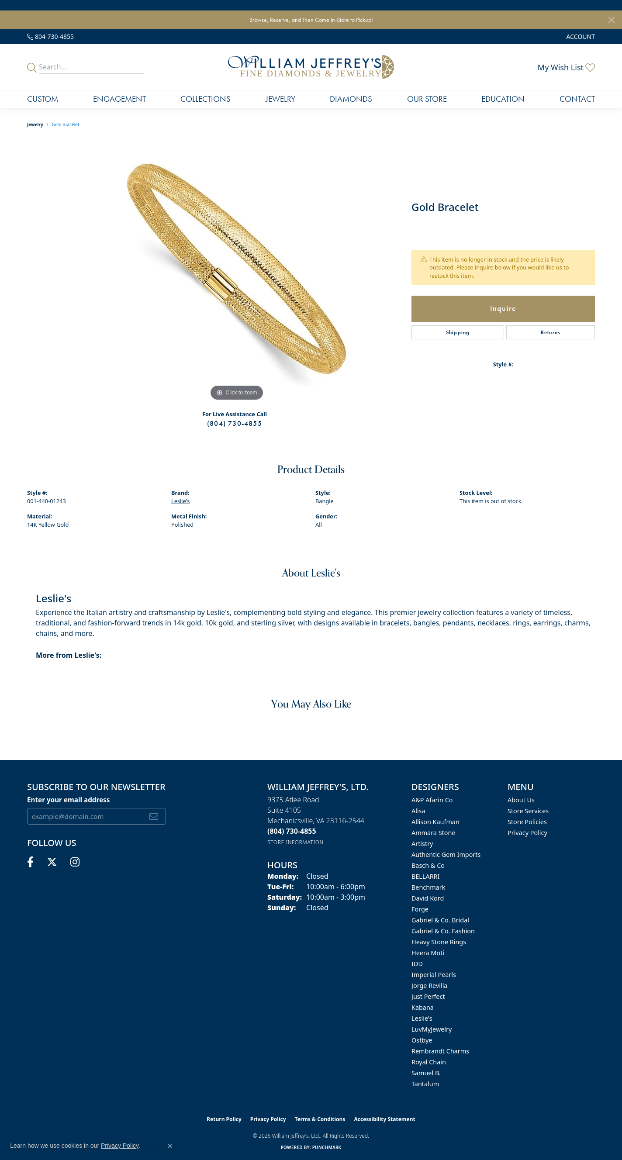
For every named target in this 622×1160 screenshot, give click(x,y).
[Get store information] (295, 842)
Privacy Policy (527, 833)
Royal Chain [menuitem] (428, 1062)
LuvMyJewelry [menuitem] (431, 1029)
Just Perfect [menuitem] (428, 996)
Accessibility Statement (384, 1119)
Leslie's (180, 501)
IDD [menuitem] (417, 964)
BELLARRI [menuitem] (425, 876)
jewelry (35, 124)
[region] (237, 272)
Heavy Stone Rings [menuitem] (438, 942)
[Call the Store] (291, 831)
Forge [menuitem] (419, 909)
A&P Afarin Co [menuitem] (432, 800)
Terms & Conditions (320, 1119)
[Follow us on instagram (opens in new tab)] (75, 862)
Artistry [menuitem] (422, 843)
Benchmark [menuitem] (428, 887)
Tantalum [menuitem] (425, 1084)
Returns (550, 332)
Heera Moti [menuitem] (427, 953)
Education (503, 98)
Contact (577, 98)
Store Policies (527, 822)
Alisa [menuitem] (418, 811)
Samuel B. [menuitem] (426, 1073)
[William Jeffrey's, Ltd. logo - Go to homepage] (310, 67)
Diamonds (351, 98)
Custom (42, 98)
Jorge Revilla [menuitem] (429, 985)
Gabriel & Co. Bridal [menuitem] (440, 920)
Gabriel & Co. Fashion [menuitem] (443, 931)
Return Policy (224, 1119)
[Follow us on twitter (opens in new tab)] (52, 862)
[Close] (611, 19)
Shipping (458, 332)
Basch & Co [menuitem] (428, 865)
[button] (580, 36)
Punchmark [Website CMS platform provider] (327, 1147)
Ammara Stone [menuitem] (433, 833)
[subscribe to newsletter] (154, 816)
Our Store (427, 98)
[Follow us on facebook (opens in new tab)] (30, 862)
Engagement (119, 98)
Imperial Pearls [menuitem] (433, 974)
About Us (521, 800)
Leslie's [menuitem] (421, 1018)
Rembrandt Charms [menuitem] (440, 1051)
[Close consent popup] (170, 1146)
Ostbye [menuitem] (421, 1040)
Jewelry (280, 98)
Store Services (528, 811)
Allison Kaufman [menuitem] (435, 822)
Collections (205, 98)
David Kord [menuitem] (427, 898)
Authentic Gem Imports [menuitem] (445, 854)
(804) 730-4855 (234, 423)
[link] (50, 36)
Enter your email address (68, 799)
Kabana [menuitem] (422, 1007)
